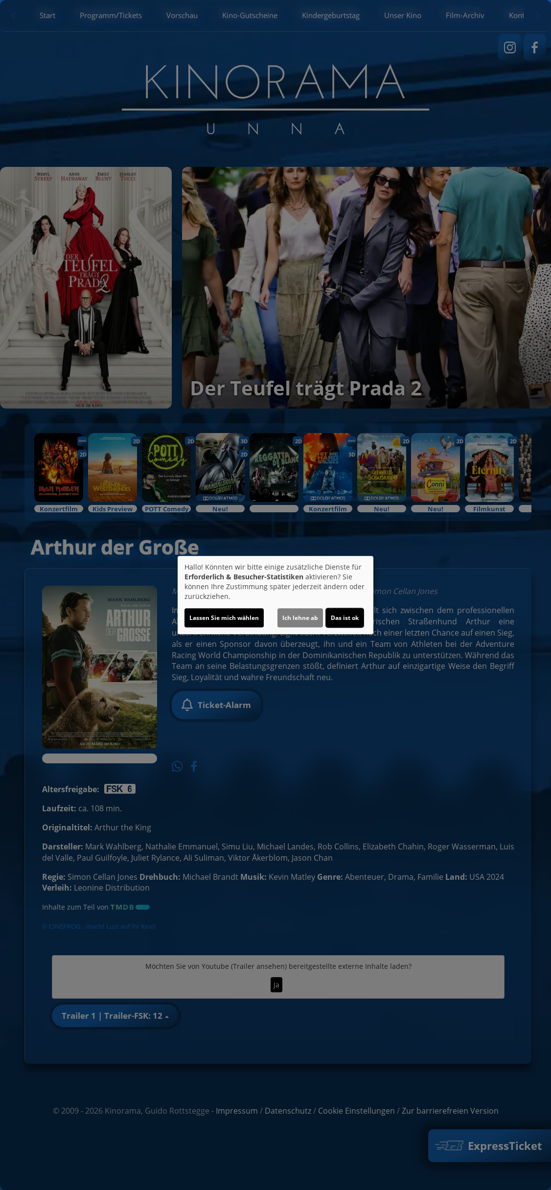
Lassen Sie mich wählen (224, 618)
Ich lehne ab (300, 618)
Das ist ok (345, 618)
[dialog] (275, 595)
